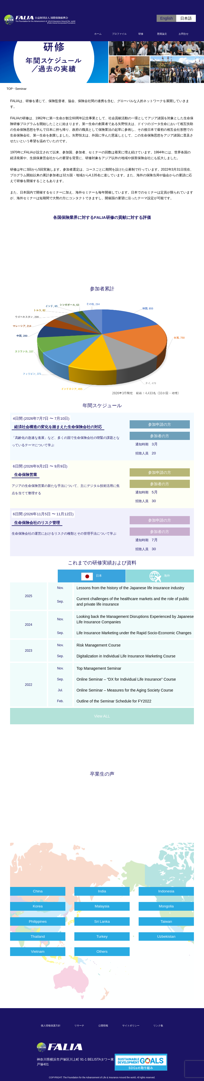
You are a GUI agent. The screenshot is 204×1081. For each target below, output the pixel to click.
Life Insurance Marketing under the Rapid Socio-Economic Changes (134, 633)
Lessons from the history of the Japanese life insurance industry (130, 588)
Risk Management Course (99, 645)
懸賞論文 (162, 33)
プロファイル (119, 33)
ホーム (98, 33)
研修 (140, 33)
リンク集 (158, 1025)
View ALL (102, 716)
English (166, 18)
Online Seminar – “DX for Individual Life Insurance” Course (126, 679)
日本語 (186, 18)
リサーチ (79, 1025)
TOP (10, 88)
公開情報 (103, 1025)
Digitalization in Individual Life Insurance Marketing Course (126, 656)
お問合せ (183, 33)
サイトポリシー (130, 1025)
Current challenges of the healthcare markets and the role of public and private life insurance (133, 601)
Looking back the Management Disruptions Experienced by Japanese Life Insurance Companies (135, 619)
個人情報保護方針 (50, 1025)
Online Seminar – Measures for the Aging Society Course (125, 690)
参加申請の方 (159, 424)
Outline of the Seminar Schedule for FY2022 (114, 701)
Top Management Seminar (99, 668)
